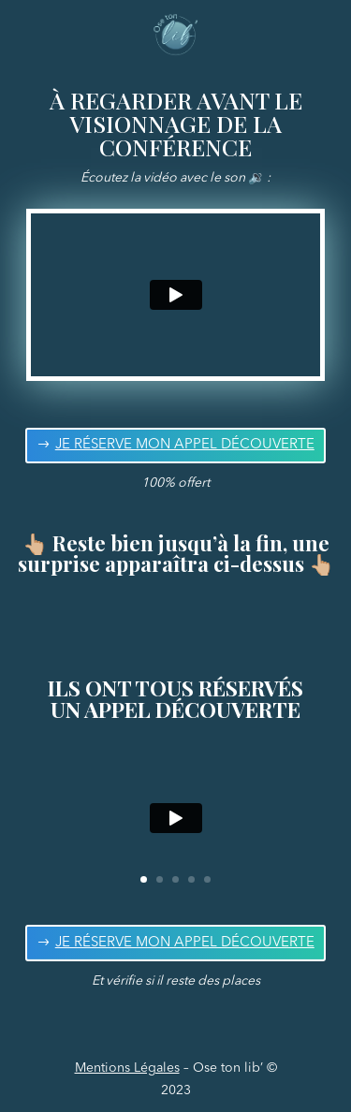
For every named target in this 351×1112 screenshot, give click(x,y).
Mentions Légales (127, 1068)
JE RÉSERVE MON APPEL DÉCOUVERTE (184, 445)
